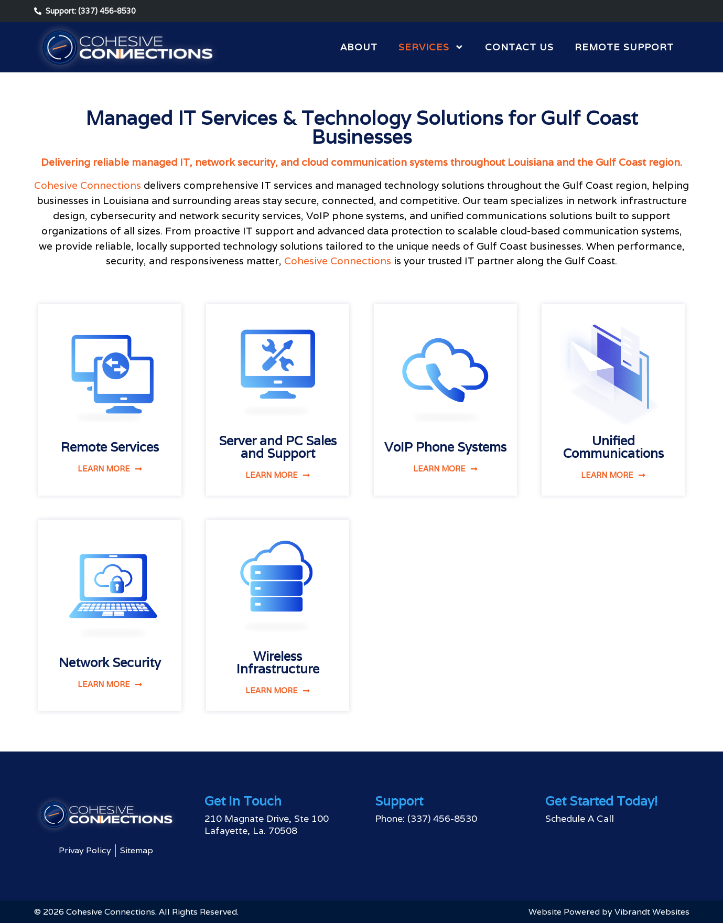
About (358, 47)
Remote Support (624, 47)
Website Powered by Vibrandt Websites (608, 911)
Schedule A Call (579, 818)
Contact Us (519, 47)
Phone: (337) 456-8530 (426, 818)
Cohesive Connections (87, 185)
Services (431, 47)
